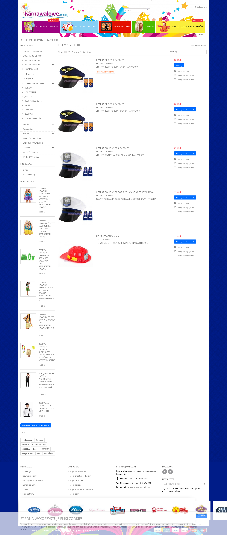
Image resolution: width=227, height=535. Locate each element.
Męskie (29, 78)
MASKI (27, 105)
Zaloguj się (201, 7)
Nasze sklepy (29, 174)
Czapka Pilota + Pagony (110, 60)
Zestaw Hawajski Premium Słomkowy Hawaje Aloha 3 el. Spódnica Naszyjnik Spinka (47, 352)
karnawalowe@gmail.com (138, 487)
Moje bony (74, 493)
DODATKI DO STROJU (34, 40)
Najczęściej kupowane (33, 480)
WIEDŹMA (48, 453)
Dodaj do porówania (185, 79)
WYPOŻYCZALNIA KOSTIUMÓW (180, 26)
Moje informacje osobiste (81, 489)
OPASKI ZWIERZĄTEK (33, 118)
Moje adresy (75, 484)
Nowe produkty (28, 181)
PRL (38, 453)
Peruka (39, 440)
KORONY (28, 87)
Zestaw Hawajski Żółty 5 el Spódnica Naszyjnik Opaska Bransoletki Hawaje (47, 228)
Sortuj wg (173, 51)
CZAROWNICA (39, 444)
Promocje (27, 471)
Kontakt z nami (29, 484)
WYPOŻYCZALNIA (30, 152)
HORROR (45, 449)
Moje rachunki (76, 480)
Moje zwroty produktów (80, 475)
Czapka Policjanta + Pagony (112, 148)
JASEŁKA (28, 96)
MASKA (25, 444)
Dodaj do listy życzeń (185, 75)
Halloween (27, 440)
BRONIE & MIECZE (32, 60)
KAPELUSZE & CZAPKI (34, 83)
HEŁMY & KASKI (31, 69)
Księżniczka (27, 453)
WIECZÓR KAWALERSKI (33, 143)
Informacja (26, 164)
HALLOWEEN (30, 92)
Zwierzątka (28, 129)
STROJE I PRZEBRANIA (32, 51)
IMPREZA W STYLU (31, 156)
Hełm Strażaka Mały (107, 236)
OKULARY (28, 109)
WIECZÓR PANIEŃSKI (32, 138)
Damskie (30, 74)
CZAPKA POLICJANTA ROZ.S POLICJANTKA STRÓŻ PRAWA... (125, 192)
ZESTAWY (28, 113)
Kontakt (185, 34)
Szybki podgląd (183, 71)
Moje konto (73, 466)
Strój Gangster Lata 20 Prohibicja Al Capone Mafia (46, 377)
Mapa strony (197, 34)
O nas (25, 169)
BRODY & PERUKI (32, 64)
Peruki (26, 124)
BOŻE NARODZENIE (33, 100)
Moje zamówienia (78, 471)
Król (35, 449)
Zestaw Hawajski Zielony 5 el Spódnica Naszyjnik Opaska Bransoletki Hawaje (45, 259)
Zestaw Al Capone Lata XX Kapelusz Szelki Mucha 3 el (46, 407)
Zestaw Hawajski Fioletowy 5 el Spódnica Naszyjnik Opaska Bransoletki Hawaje (46, 197)
